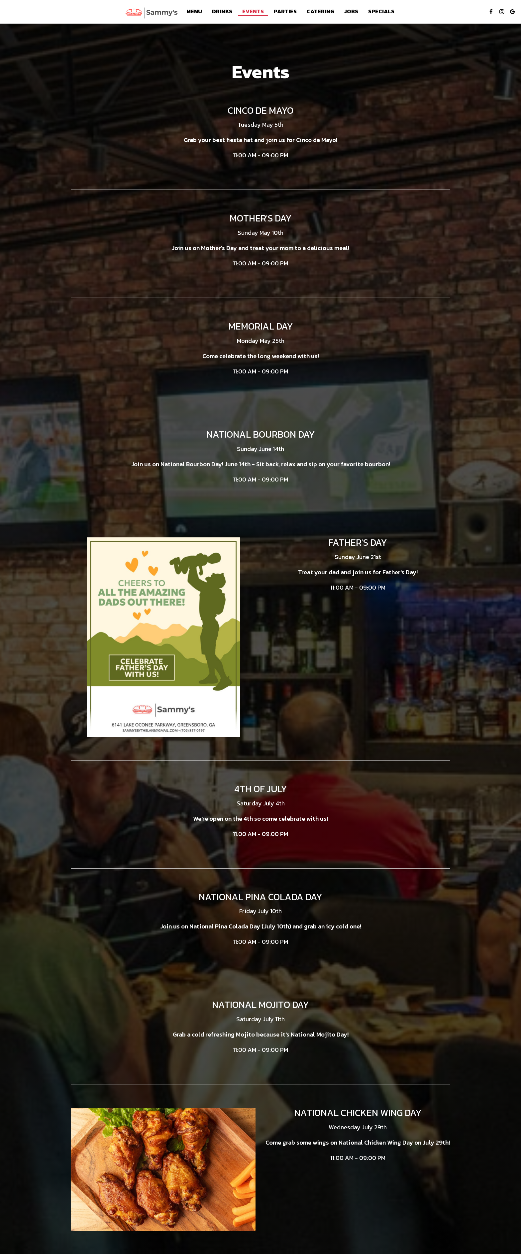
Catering (320, 11)
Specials (381, 11)
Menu (194, 11)
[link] (151, 13)
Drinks (222, 11)
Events (253, 11)
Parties (285, 11)
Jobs (351, 11)
